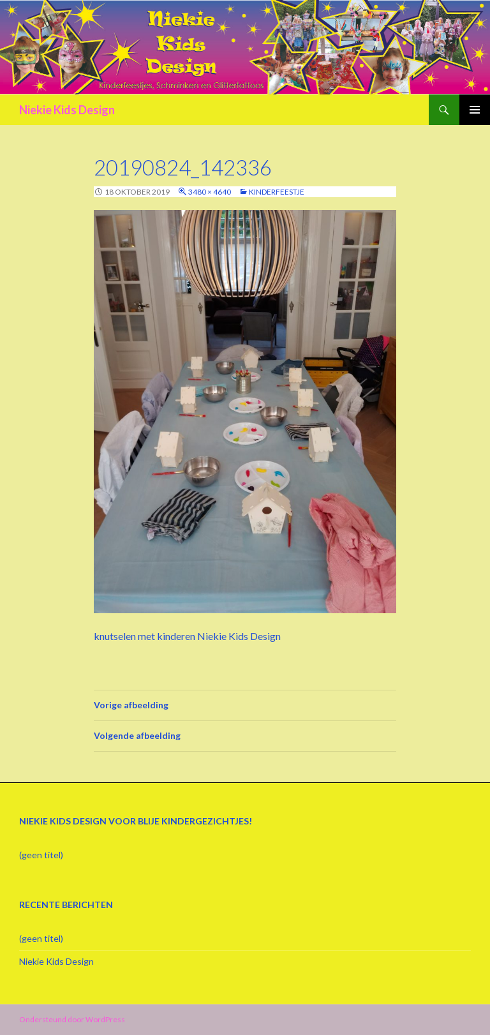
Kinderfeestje (276, 192)
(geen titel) (41, 854)
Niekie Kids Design (67, 110)
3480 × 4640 (209, 192)
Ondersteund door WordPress (72, 1019)
